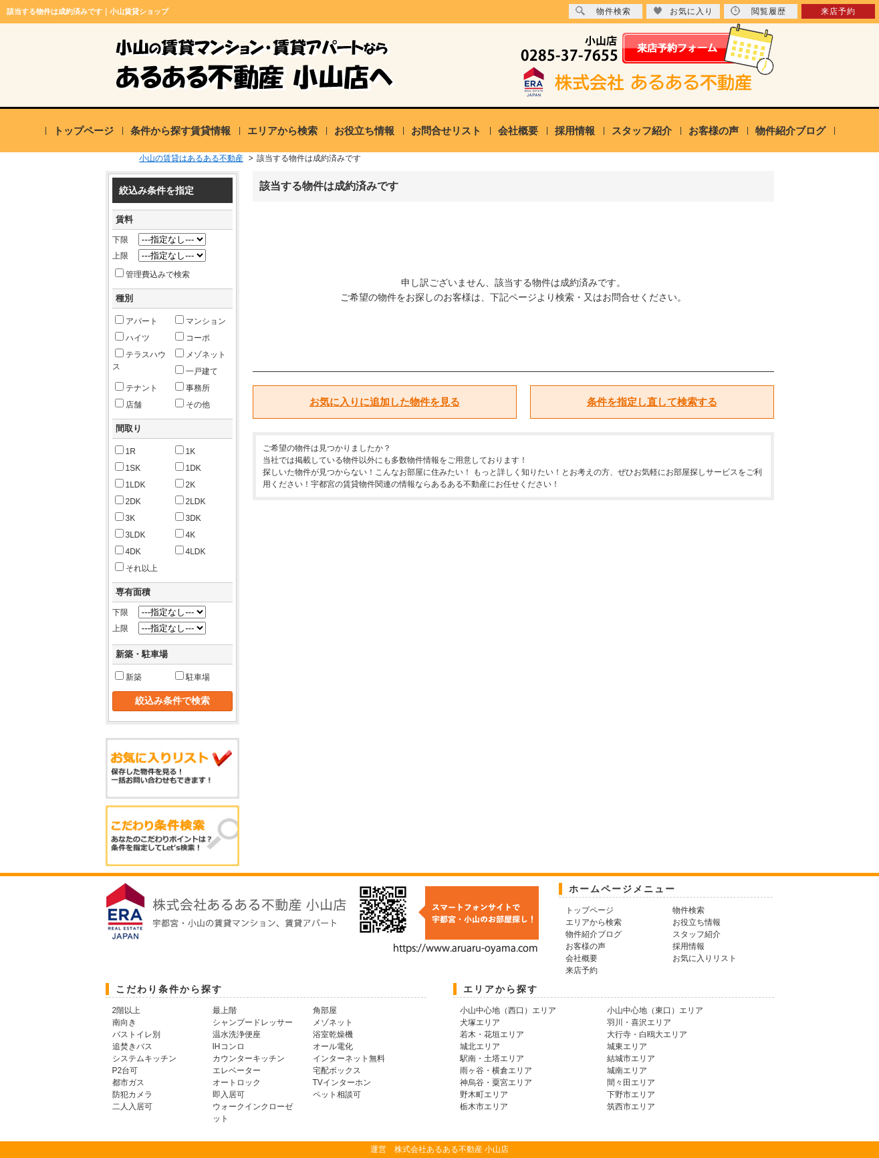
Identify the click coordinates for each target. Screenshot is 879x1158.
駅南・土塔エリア (492, 1058)
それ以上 (136, 567)
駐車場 (192, 676)
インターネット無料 (349, 1058)
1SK (128, 467)
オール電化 (333, 1046)
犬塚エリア (480, 1022)
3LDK (130, 534)
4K (185, 534)
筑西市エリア (631, 1106)
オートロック (237, 1082)
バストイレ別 (136, 1034)
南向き (124, 1022)
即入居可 (229, 1094)
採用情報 (575, 130)
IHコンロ (229, 1046)
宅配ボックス (337, 1070)
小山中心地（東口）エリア (655, 1010)
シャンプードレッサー (253, 1022)
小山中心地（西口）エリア (508, 1010)
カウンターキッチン (249, 1058)
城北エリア (480, 1046)
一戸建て (196, 370)
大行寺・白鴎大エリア (647, 1034)
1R (125, 450)
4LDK (190, 551)
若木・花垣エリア (492, 1034)
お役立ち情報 (364, 130)
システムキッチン (144, 1058)
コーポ (192, 337)
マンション (200, 320)
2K (185, 484)
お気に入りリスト (704, 958)
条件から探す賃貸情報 (180, 130)
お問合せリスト (446, 130)
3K (125, 517)
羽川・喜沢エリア (639, 1022)
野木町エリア (484, 1094)
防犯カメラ (132, 1094)
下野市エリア (631, 1094)
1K (185, 450)
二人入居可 (132, 1106)
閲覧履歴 (758, 11)
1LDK (130, 484)
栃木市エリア (484, 1106)
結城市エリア (631, 1058)
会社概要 (518, 130)
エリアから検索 (282, 130)
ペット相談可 (337, 1094)
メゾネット (200, 354)
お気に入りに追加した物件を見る (384, 401)
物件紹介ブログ (790, 130)
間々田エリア (631, 1082)
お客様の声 (713, 130)
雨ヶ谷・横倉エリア (496, 1070)
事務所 (192, 387)
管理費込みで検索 (152, 273)
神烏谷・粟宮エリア (496, 1082)
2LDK (190, 501)
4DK (128, 551)
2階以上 (126, 1010)
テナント (136, 387)
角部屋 (325, 1010)
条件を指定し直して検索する (652, 401)
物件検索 (603, 11)
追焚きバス (132, 1046)
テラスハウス (139, 360)
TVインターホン (342, 1082)
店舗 (128, 404)
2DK (128, 501)
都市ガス (128, 1082)
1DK (188, 467)
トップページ (83, 130)
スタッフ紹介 (642, 130)
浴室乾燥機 (333, 1034)
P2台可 (125, 1070)
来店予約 (838, 11)
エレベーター (237, 1070)
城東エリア (627, 1046)
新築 (128, 676)
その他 (192, 404)
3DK (188, 517)
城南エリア (627, 1070)
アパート (136, 320)
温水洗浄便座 (237, 1034)
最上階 (225, 1010)
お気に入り (683, 11)
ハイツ (132, 337)
